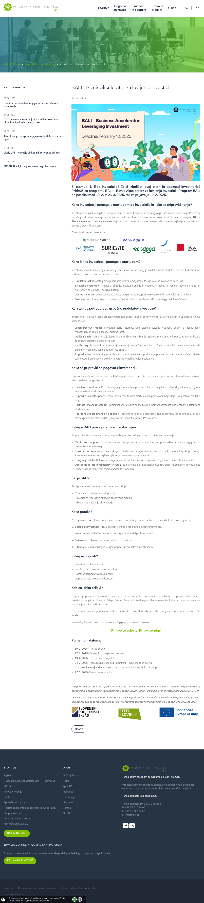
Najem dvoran (16, 833)
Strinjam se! (74, 899)
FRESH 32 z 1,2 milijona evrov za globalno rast (30, 166)
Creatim (19, 894)
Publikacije (69, 797)
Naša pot (68, 792)
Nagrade (68, 802)
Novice (50, 65)
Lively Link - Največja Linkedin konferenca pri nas (32, 153)
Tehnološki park (12, 65)
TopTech (8, 776)
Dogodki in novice (33, 65)
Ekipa (66, 781)
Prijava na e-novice (20, 860)
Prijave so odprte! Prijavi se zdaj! (136, 630)
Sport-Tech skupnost (15, 802)
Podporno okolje (13, 813)
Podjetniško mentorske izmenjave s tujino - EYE (30, 808)
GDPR (66, 813)
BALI (6, 797)
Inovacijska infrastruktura (17, 819)
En (199, 8)
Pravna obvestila (87, 888)
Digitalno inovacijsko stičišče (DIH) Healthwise (29, 781)
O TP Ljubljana (71, 776)
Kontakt (67, 808)
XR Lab (8, 786)
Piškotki (73, 888)
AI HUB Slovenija (13, 792)
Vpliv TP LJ (69, 786)
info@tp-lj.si (132, 815)
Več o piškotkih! (80, 899)
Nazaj (79, 729)
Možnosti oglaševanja (16, 824)
